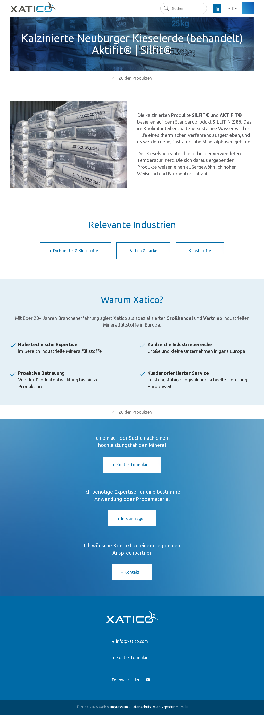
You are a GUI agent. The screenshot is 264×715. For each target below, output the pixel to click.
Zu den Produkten (135, 78)
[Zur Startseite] (33, 7)
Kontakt (132, 572)
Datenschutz (141, 707)
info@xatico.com (132, 641)
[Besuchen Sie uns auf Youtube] (148, 680)
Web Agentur (164, 707)
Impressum (119, 707)
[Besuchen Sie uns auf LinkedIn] (217, 8)
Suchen (166, 8)
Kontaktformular (132, 464)
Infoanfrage (132, 518)
